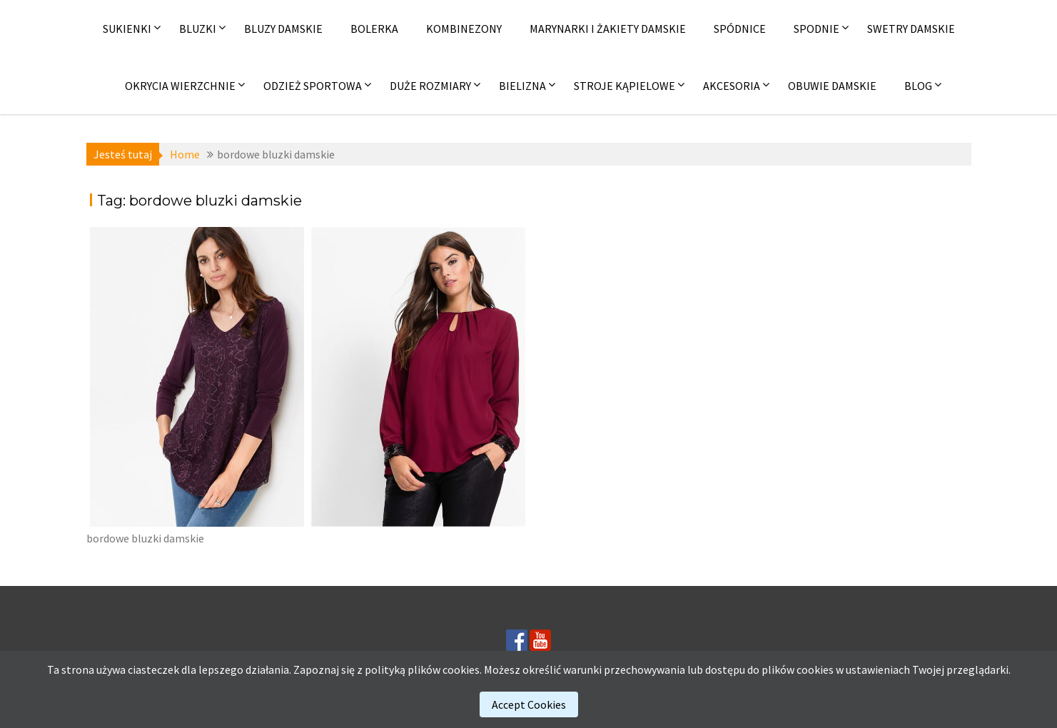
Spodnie (816, 28)
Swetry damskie (911, 28)
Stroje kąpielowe (624, 86)
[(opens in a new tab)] (197, 377)
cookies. (462, 669)
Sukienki (127, 28)
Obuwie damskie (832, 86)
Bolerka (374, 28)
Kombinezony (464, 28)
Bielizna (522, 86)
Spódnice (740, 28)
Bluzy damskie (283, 28)
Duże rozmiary (430, 86)
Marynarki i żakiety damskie (608, 28)
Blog (918, 86)
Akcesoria (731, 86)
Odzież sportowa (312, 86)
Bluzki (197, 28)
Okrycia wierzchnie (180, 86)
